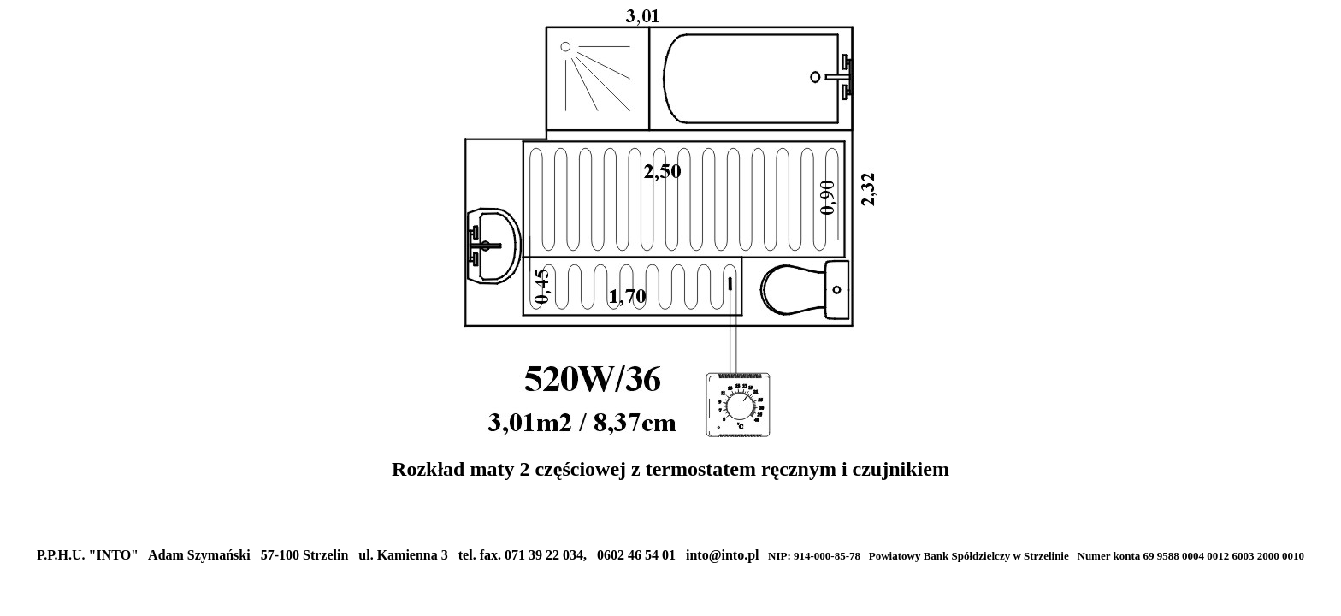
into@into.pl (722, 555)
